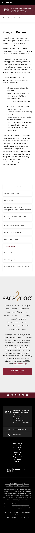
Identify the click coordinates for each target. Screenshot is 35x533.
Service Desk (26, 517)
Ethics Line (26, 484)
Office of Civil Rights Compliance (20, 505)
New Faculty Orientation (11, 239)
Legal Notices (9, 486)
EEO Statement (19, 484)
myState (9, 2)
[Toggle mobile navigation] (32, 2)
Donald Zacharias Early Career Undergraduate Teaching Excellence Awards (17, 208)
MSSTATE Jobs (17, 448)
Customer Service (9, 484)
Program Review (10, 246)
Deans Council (8, 200)
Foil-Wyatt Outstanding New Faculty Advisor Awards (15, 218)
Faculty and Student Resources (16, 18)
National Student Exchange (12, 232)
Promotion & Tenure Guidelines (13, 253)
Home (4, 18)
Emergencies (17, 443)
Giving (17, 461)
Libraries (17, 454)
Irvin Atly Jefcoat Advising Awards (14, 225)
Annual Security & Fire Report (21, 486)
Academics (17, 450)
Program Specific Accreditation (17, 371)
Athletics (17, 459)
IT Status (17, 445)
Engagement (17, 457)
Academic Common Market (12, 187)
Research (17, 452)
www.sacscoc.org (20, 364)
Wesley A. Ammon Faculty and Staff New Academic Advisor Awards (16, 268)
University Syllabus (9, 260)
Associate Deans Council (11, 194)
